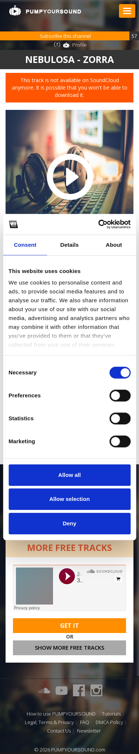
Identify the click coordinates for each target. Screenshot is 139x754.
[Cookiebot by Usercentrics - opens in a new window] (98, 224)
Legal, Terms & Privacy (49, 722)
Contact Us (59, 730)
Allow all (69, 475)
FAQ (84, 722)
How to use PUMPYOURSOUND (61, 713)
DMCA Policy (109, 722)
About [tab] (114, 245)
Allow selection (69, 499)
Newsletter (89, 730)
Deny (69, 523)
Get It (69, 626)
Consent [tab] (25, 245)
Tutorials (111, 713)
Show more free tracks (69, 647)
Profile (79, 44)
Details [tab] (69, 245)
